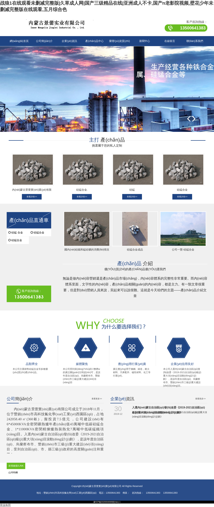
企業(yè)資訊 (69, 41)
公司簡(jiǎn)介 (44, 41)
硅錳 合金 (15, 232)
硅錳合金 (15, 240)
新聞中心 (144, 41)
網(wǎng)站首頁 (19, 41)
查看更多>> (97, 399)
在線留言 (169, 41)
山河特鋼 (13, 472)
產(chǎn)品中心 (94, 41)
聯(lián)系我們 (194, 41)
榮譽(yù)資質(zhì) (119, 41)
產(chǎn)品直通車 (28, 220)
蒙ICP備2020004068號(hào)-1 (106, 502)
